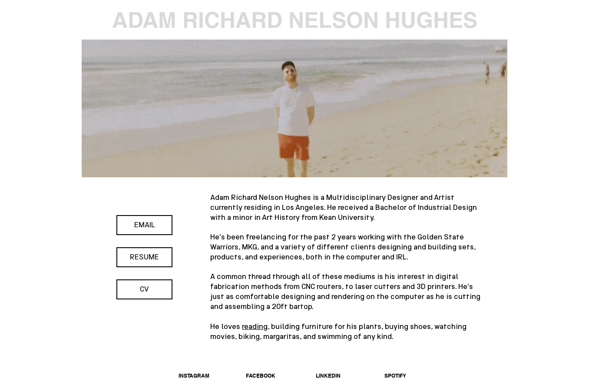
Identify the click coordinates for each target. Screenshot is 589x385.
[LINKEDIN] (328, 376)
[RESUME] (144, 257)
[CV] (144, 289)
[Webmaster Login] (480, 379)
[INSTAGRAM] (194, 376)
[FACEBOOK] (260, 376)
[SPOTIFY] (395, 376)
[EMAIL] (144, 225)
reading (255, 326)
